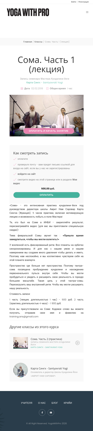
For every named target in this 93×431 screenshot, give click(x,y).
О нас (42, 403)
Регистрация (83, 2)
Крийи (68, 403)
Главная (27, 41)
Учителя (26, 403)
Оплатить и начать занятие (48, 131)
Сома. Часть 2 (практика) (46, 339)
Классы (38, 41)
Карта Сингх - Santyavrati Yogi (44, 82)
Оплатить (46, 195)
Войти (73, 2)
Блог (55, 403)
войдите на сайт (27, 174)
